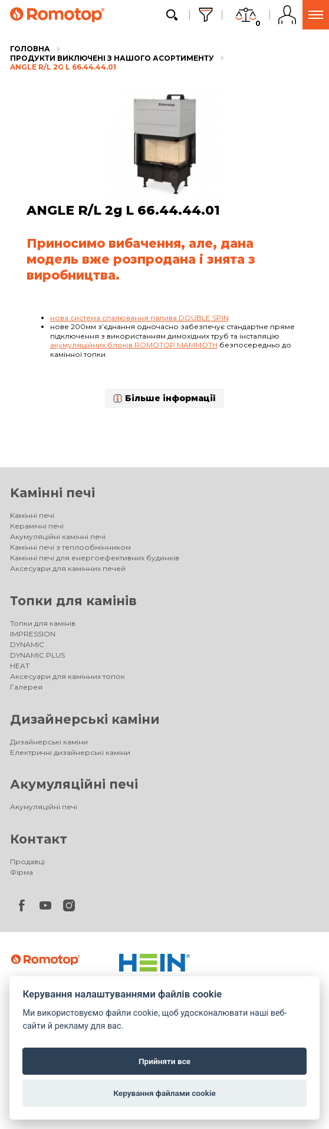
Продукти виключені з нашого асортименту (112, 58)
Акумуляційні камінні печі (58, 536)
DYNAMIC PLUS (37, 655)
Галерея (26, 686)
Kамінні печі (52, 492)
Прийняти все (164, 1061)
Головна (30, 48)
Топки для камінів (73, 600)
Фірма (21, 872)
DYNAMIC (27, 644)
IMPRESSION (32, 633)
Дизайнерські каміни (85, 719)
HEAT (19, 665)
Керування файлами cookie (164, 1093)
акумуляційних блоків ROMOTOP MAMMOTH (134, 344)
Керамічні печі (37, 525)
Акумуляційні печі (74, 784)
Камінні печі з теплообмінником (70, 547)
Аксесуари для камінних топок (67, 676)
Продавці (27, 861)
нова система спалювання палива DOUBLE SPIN (139, 317)
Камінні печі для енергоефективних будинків (94, 557)
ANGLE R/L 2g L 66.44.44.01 (63, 67)
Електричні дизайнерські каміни (70, 752)
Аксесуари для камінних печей (68, 568)
